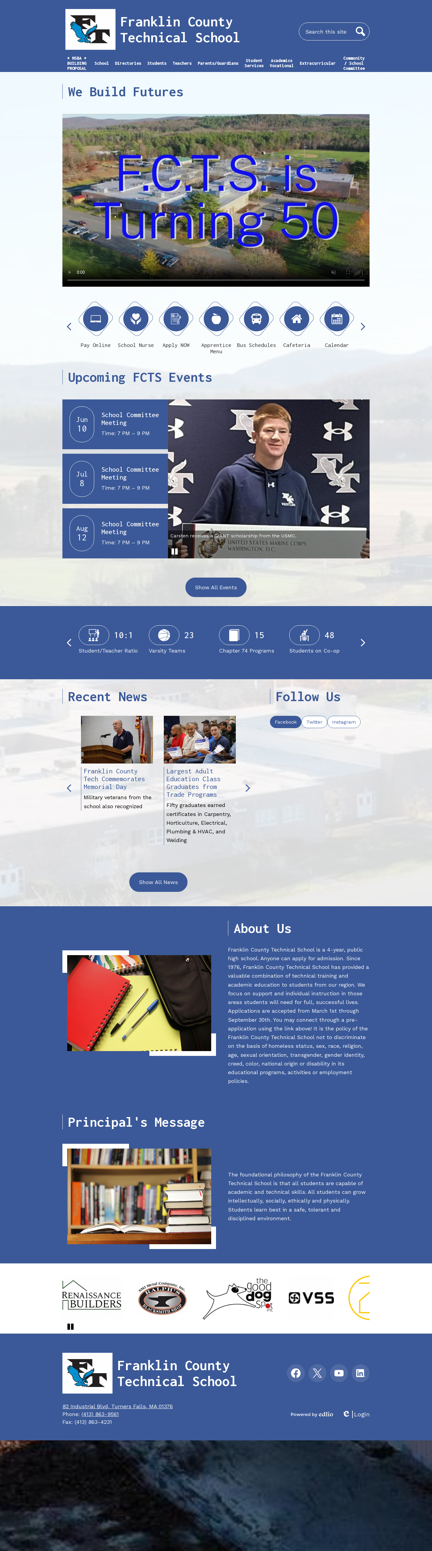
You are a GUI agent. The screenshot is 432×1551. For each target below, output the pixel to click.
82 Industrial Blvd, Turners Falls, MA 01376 (117, 1406)
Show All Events (216, 587)
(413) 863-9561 (100, 1414)
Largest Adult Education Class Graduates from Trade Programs (193, 782)
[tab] (286, 722)
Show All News (158, 882)
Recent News (107, 696)
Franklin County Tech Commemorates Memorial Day (114, 778)
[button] (102, 66)
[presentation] (286, 722)
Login (356, 1414)
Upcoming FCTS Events (140, 376)
